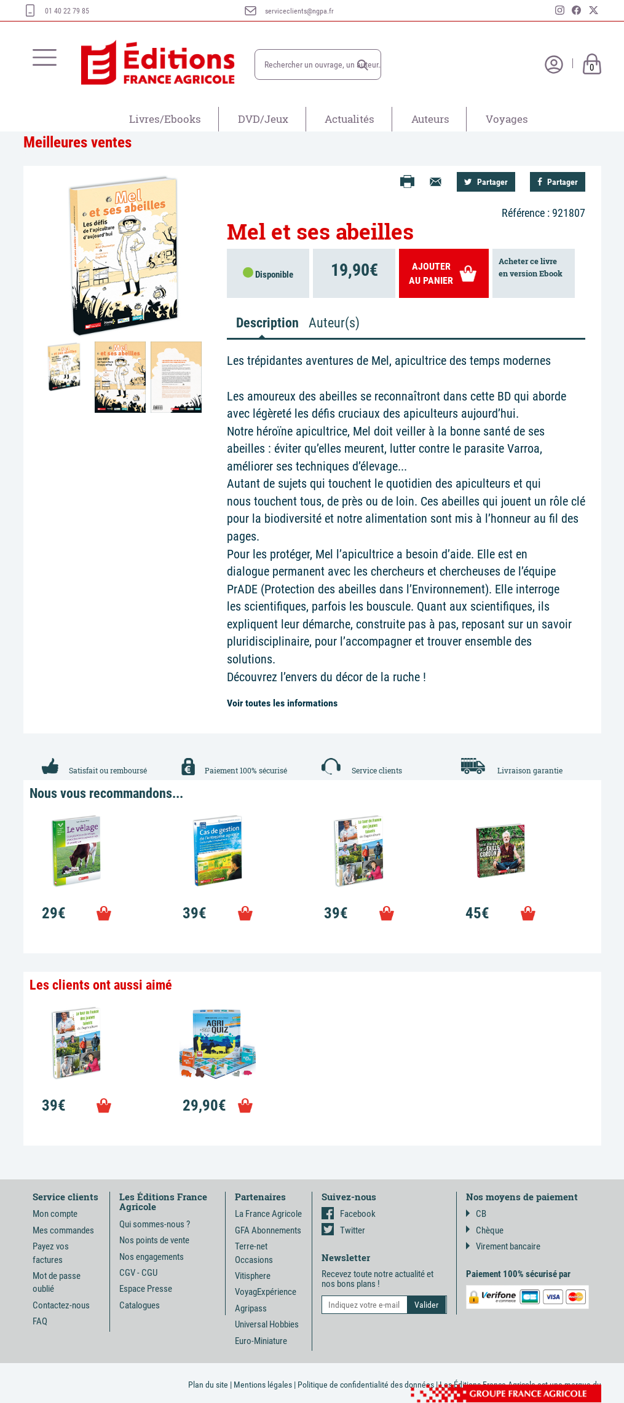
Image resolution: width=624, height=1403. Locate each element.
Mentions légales (263, 1384)
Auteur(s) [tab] (334, 322)
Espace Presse (145, 1288)
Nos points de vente (154, 1240)
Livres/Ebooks (165, 119)
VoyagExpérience (265, 1291)
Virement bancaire (503, 1246)
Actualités (349, 119)
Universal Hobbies (267, 1324)
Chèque (485, 1230)
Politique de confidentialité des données (366, 1384)
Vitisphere (253, 1275)
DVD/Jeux (263, 119)
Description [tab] (267, 322)
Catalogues (139, 1305)
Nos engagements (151, 1256)
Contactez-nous (61, 1305)
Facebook (349, 1213)
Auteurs (430, 119)
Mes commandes (63, 1230)
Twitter (343, 1230)
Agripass (251, 1308)
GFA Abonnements (268, 1230)
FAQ (40, 1321)
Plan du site (208, 1384)
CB (476, 1213)
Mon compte (55, 1213)
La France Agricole (268, 1213)
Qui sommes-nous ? (154, 1224)
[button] (362, 65)
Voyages (507, 119)
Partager (486, 182)
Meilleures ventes (77, 142)
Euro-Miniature (261, 1340)
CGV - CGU (138, 1272)
